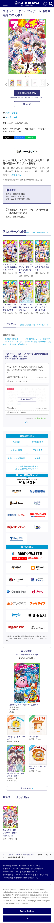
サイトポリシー (41, 875)
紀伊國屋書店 (37, 442)
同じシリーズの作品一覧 (35, 233)
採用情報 (22, 866)
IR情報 (14, 866)
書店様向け (24, 869)
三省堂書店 (37, 450)
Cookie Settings (27, 911)
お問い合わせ (8, 875)
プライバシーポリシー (24, 875)
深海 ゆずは (11, 112)
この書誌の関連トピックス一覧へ (32, 325)
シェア (20, 138)
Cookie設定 (7, 878)
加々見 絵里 (11, 117)
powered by (36, 418)
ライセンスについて (10, 869)
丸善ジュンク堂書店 (16, 458)
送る (31, 138)
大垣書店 (16, 442)
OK (27, 918)
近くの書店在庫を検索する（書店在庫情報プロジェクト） (27, 467)
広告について (33, 866)
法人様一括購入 (37, 869)
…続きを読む (16, 174)
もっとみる (26, 788)
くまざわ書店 (16, 450)
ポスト (9, 138)
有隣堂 (37, 458)
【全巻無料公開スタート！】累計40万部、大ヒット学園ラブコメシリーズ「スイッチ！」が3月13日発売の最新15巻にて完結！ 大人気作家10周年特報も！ (27, 341)
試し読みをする (27, 93)
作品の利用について (29, 872)
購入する (27, 104)
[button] (47, 84)
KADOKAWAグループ (11, 872)
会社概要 (6, 866)
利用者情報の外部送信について (26, 878)
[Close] (50, 885)
